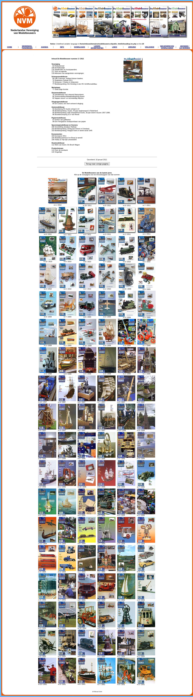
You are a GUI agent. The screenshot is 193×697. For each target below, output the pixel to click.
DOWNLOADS (79, 47)
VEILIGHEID (149, 47)
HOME (9, 47)
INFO (62, 47)
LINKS (114, 47)
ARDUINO (132, 47)
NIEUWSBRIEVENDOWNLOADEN (167, 47)
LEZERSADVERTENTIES (97, 47)
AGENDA (44, 47)
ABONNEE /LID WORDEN (184, 47)
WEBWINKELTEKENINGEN (27, 47)
